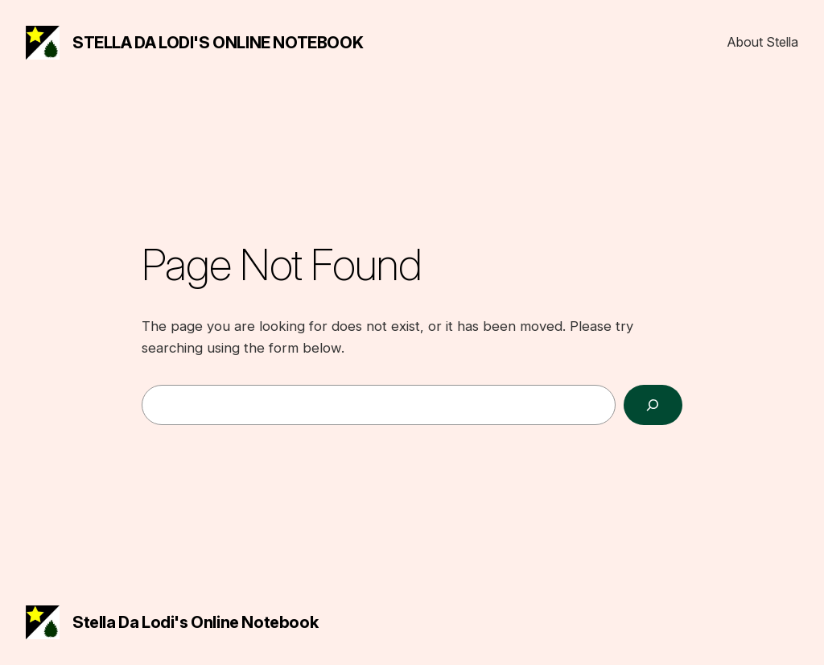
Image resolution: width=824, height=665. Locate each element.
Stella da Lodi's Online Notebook (217, 42)
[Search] (653, 405)
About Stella (762, 42)
